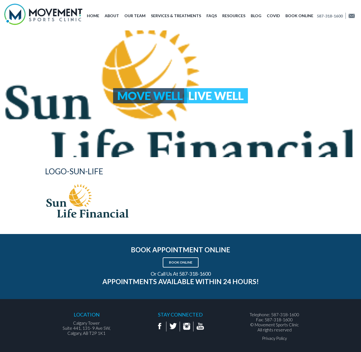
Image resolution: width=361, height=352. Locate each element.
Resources (233, 15)
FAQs (211, 15)
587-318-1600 (330, 16)
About (112, 15)
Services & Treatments (176, 15)
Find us (353, 16)
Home (93, 15)
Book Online (299, 15)
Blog (256, 15)
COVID (273, 15)
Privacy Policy (274, 338)
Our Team (135, 15)
